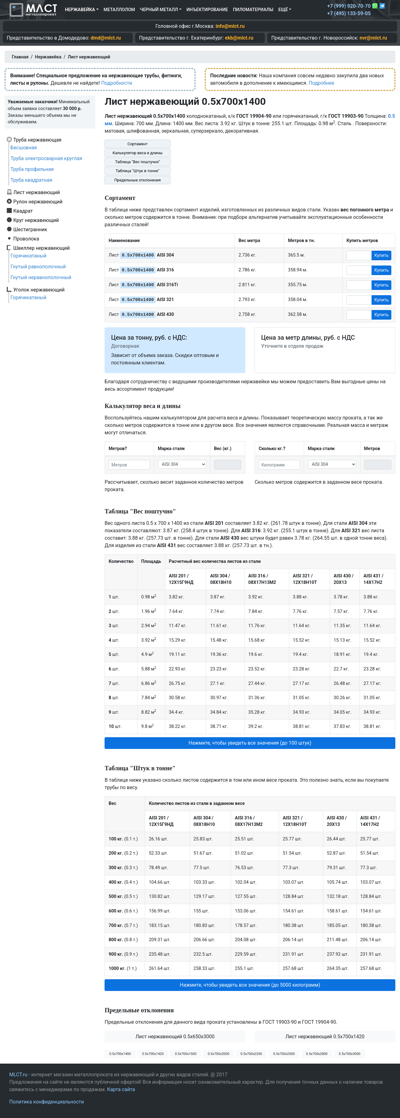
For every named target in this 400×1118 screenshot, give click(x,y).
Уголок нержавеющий (39, 289)
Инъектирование (207, 9)
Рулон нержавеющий (37, 201)
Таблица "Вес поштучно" (137, 161)
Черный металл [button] (159, 9)
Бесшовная (24, 148)
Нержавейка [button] (80, 9)
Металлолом (119, 9)
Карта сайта (121, 1089)
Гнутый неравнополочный (41, 277)
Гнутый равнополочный (38, 267)
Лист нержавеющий (36, 192)
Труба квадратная (31, 180)
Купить (381, 255)
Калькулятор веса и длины (138, 153)
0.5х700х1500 (185, 1054)
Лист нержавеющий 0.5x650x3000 (175, 1036)
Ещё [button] (283, 9)
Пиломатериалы (253, 9)
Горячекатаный (28, 256)
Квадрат (23, 211)
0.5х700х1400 (120, 1054)
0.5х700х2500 (284, 1054)
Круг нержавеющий (36, 220)
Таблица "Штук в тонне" (137, 170)
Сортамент (137, 144)
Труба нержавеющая (37, 139)
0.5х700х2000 (218, 1054)
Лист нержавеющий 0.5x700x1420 (325, 1036)
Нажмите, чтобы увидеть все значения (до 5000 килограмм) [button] (250, 985)
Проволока (26, 238)
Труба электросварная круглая (46, 158)
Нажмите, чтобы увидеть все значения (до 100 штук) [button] (250, 743)
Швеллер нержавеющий (41, 248)
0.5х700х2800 (316, 1054)
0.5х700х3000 (349, 1054)
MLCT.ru (18, 1075)
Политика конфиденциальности (46, 1102)
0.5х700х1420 (152, 1054)
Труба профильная (32, 169)
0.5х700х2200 (251, 1054)
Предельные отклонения (137, 180)
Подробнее (321, 83)
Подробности (116, 83)
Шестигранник (30, 229)
